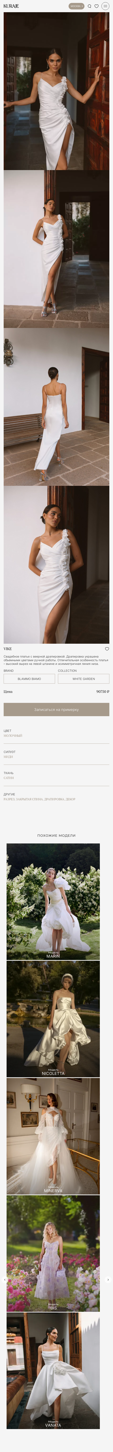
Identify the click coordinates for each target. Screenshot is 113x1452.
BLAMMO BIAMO (29, 679)
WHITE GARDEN (84, 679)
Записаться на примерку (56, 709)
